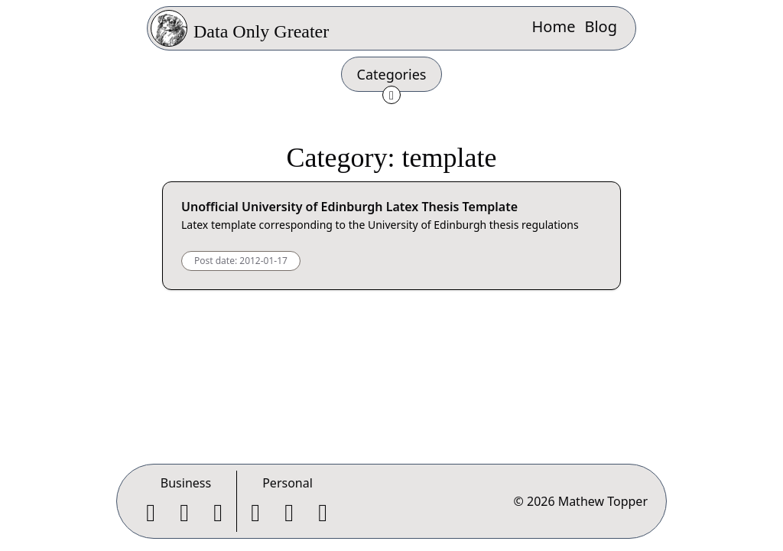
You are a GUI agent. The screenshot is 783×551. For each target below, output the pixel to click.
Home (554, 26)
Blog (600, 26)
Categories (392, 74)
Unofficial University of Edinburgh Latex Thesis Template (349, 206)
